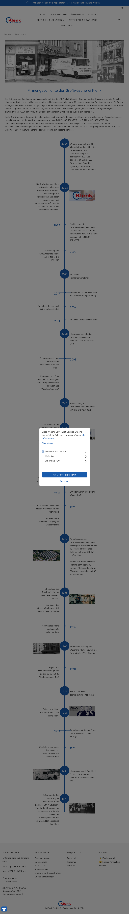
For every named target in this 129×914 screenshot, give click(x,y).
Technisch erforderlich (55, 451)
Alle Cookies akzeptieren (64, 475)
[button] (4, 908)
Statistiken (50, 456)
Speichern (64, 481)
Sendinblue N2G (52, 461)
